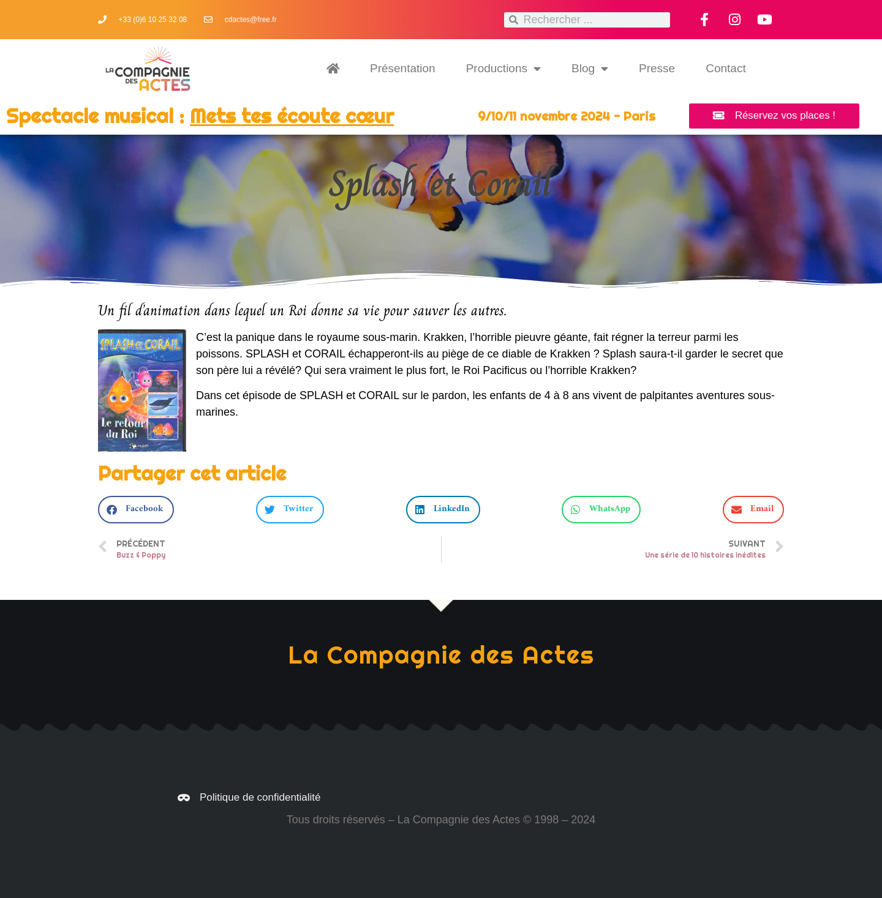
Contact (725, 68)
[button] (136, 509)
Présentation (402, 68)
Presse (657, 68)
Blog (589, 68)
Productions (503, 68)
